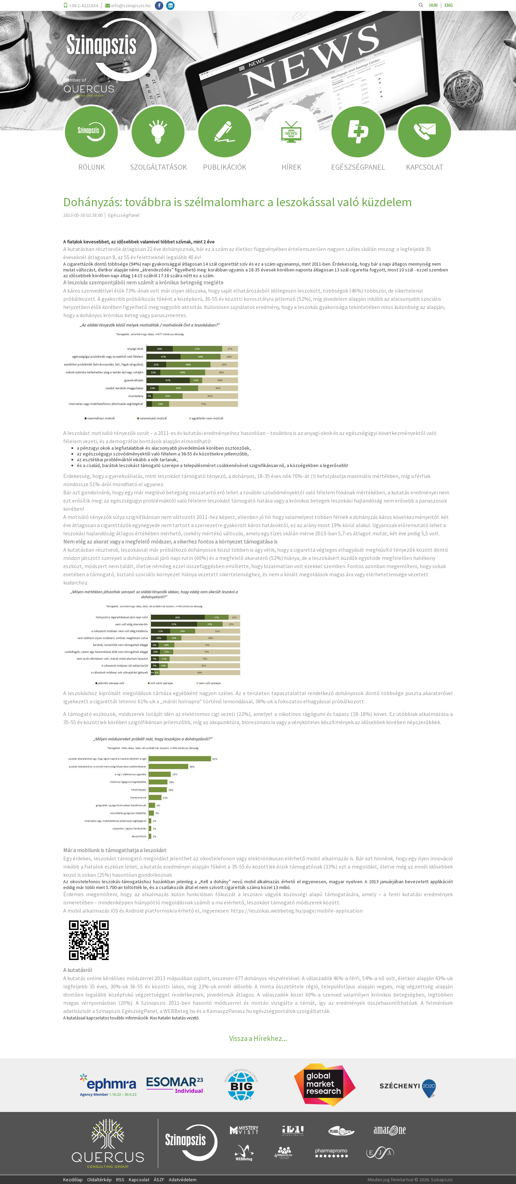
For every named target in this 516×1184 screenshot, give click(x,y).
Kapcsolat (139, 1179)
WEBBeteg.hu (179, 1010)
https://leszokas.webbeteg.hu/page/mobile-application (297, 910)
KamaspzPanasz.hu (229, 1010)
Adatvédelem (182, 1179)
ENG (449, 5)
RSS (120, 1179)
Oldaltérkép (99, 1179)
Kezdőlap (73, 1179)
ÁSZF (159, 1179)
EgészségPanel (139, 1010)
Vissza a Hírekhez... (258, 1038)
